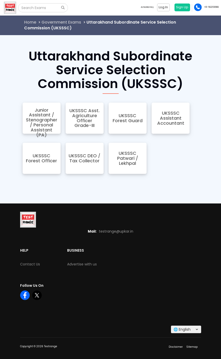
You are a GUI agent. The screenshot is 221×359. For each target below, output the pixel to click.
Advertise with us (82, 264)
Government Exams (61, 22)
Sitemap (192, 347)
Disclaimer (176, 347)
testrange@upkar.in (116, 231)
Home (30, 22)
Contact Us (30, 264)
